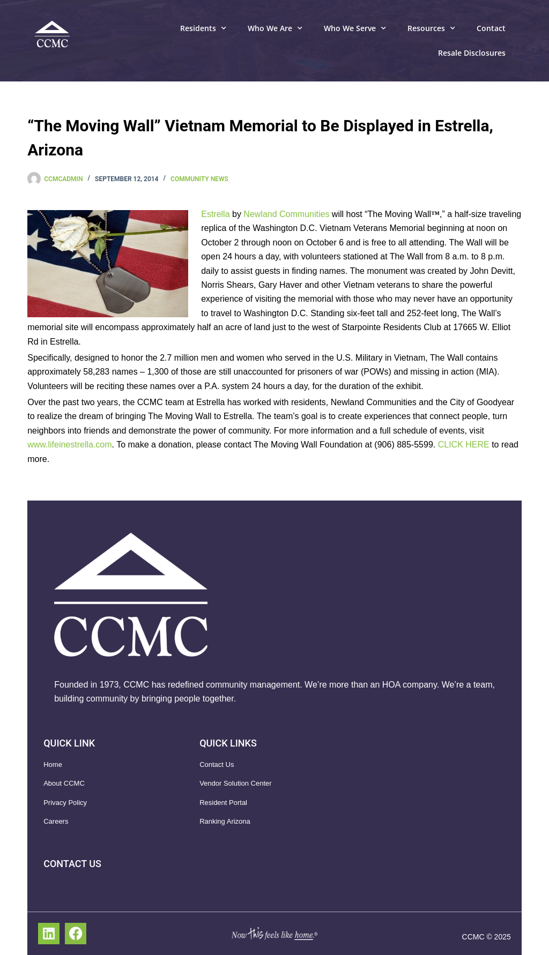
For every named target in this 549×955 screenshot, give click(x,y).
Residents (203, 28)
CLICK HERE (463, 444)
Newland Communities (286, 214)
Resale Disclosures (472, 53)
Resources (431, 28)
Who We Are (275, 28)
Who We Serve (355, 28)
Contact (491, 28)
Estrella (215, 214)
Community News (199, 179)
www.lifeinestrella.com (69, 444)
